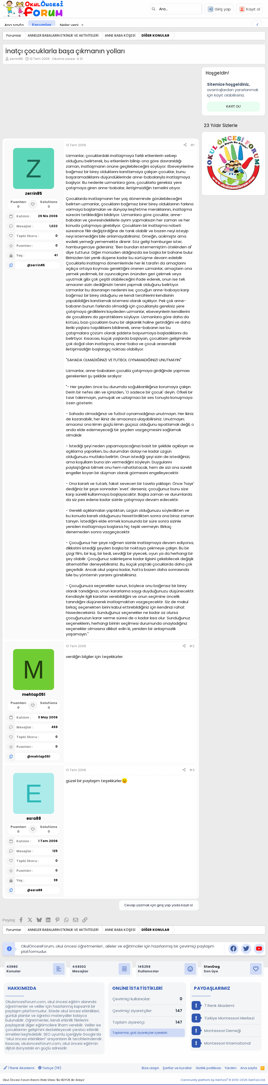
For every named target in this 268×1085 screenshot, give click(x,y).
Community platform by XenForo (223, 1080)
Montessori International (221, 1043)
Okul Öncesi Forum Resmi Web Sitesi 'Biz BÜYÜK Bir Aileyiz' (44, 1080)
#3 (191, 770)
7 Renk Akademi (213, 1005)
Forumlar (41, 25)
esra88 (36, 890)
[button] (82, 25)
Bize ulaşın (150, 1068)
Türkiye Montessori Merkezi (223, 1018)
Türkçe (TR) (49, 1068)
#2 (191, 646)
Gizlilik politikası (208, 1068)
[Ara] (176, 9)
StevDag (212, 966)
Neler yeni (69, 25)
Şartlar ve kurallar (177, 1068)
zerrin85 (16, 58)
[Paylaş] (185, 145)
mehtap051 (40, 756)
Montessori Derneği (216, 1030)
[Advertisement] (99, 103)
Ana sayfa (14, 25)
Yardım (230, 1068)
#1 (192, 145)
